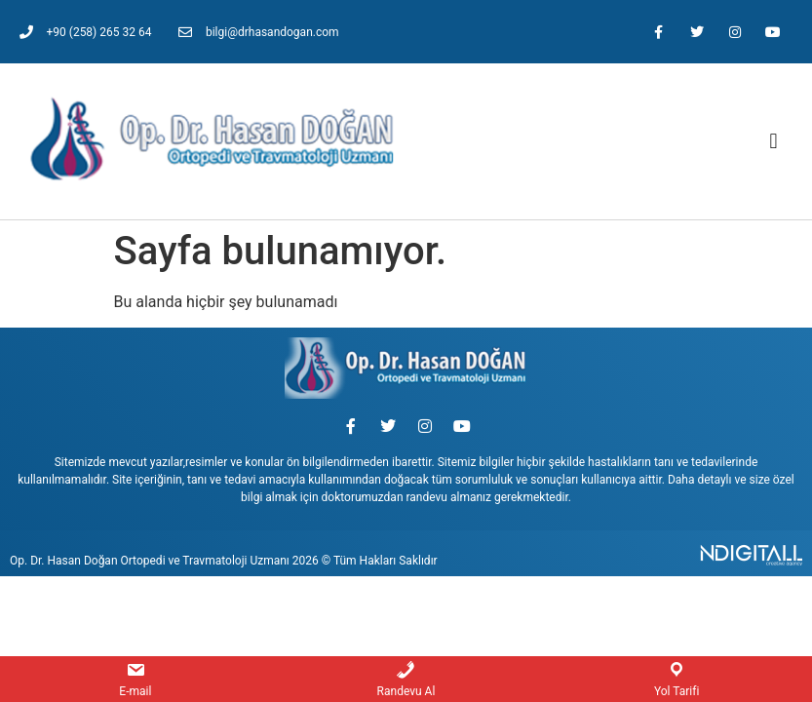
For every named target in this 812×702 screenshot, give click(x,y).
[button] (773, 142)
